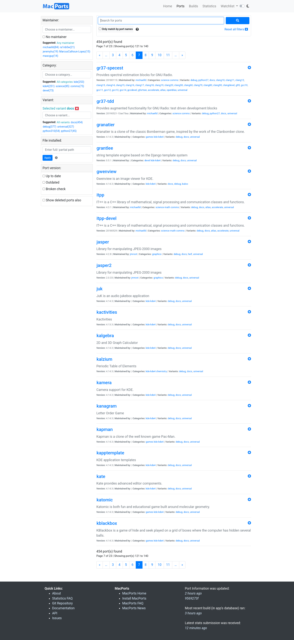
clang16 (130, 85)
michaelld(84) (51, 47)
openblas (172, 90)
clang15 (120, 85)
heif (190, 254)
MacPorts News (134, 608)
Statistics (209, 6)
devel (147, 160)
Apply (47, 157)
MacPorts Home (134, 593)
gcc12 (107, 90)
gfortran (142, 90)
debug (193, 80)
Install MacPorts (134, 598)
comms (174, 80)
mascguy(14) (50, 55)
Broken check (54, 189)
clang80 (207, 85)
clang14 (110, 85)
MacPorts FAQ (132, 603)
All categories (65, 81)
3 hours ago (193, 613)
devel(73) (48, 90)
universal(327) (65, 126)
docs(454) (77, 122)
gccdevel (132, 90)
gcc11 (99, 90)
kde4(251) (49, 86)
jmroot (133, 254)
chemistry (161, 371)
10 (159, 55)
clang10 (220, 80)
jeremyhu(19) (50, 51)
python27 (203, 80)
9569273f (192, 598)
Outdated (51, 182)
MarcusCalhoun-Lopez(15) (74, 51)
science (165, 80)
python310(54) (51, 130)
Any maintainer (65, 42)
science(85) (62, 86)
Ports (180, 6)
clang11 (230, 80)
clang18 (149, 85)
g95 (238, 85)
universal (183, 90)
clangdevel (229, 85)
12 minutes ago (196, 628)
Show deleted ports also (62, 200)
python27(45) (69, 130)
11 (168, 55)
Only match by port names (116, 29)
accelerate (153, 90)
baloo (185, 183)
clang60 (188, 85)
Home (167, 6)
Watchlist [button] (228, 6)
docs (212, 80)
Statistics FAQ (62, 598)
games (149, 136)
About (56, 593)
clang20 (169, 85)
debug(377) (49, 126)
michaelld (141, 80)
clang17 (139, 85)
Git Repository (62, 603)
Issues (57, 618)
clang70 (198, 85)
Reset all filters (236, 29)
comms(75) (77, 86)
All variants (63, 122)
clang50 (178, 85)
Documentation (63, 608)
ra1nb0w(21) (67, 47)
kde (156, 136)
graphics (156, 254)
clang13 (100, 85)
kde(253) (79, 81)
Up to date (52, 176)
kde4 (161, 136)
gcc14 (123, 90)
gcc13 (115, 90)
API (54, 613)
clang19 (159, 85)
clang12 (240, 80)
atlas (163, 90)
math (167, 207)
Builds (193, 6)
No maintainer (55, 37)
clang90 (217, 85)
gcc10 (244, 85)
